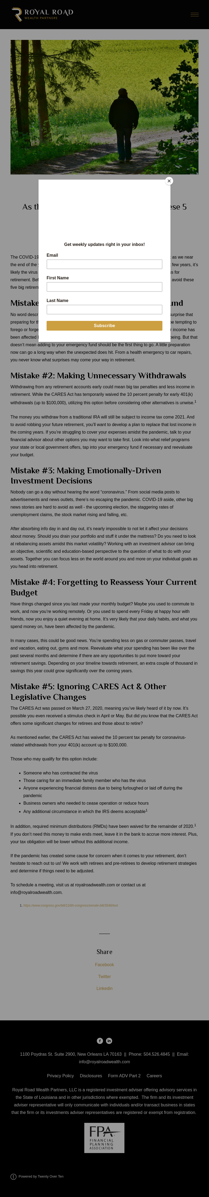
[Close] (169, 181)
